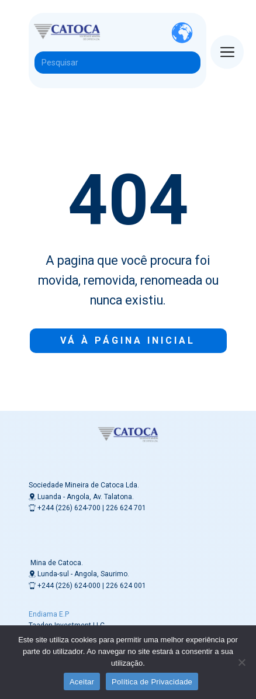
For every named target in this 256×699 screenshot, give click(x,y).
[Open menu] (227, 52)
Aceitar (82, 681)
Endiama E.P (49, 614)
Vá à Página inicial (127, 340)
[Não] (241, 662)
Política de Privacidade (152, 681)
